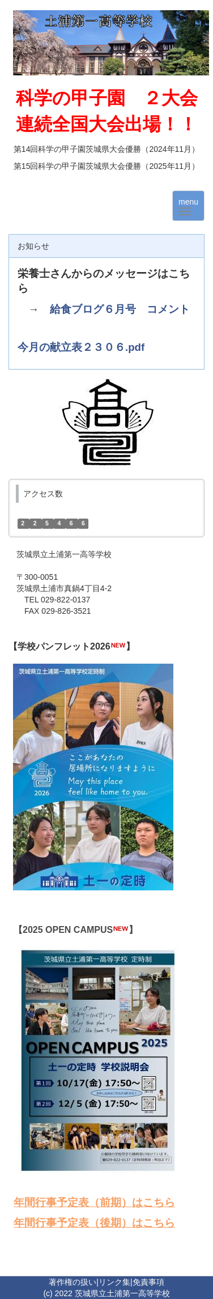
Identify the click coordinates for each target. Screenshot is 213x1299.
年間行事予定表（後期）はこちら (94, 1223)
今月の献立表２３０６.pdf (81, 347)
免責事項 (148, 1282)
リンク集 (114, 1282)
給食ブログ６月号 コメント (120, 309)
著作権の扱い (72, 1282)
